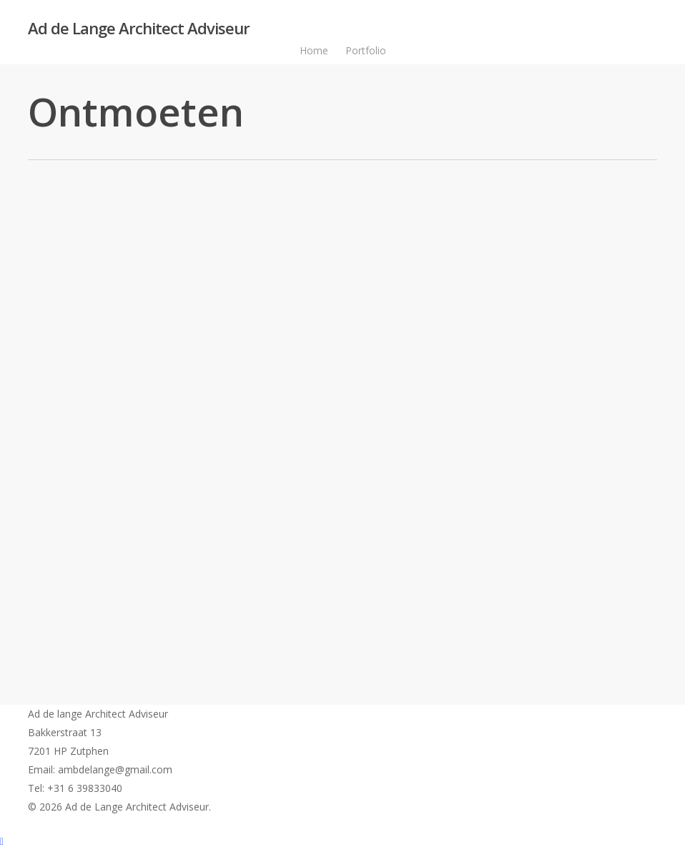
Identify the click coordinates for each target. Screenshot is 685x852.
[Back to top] (342, 842)
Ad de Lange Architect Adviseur (139, 28)
